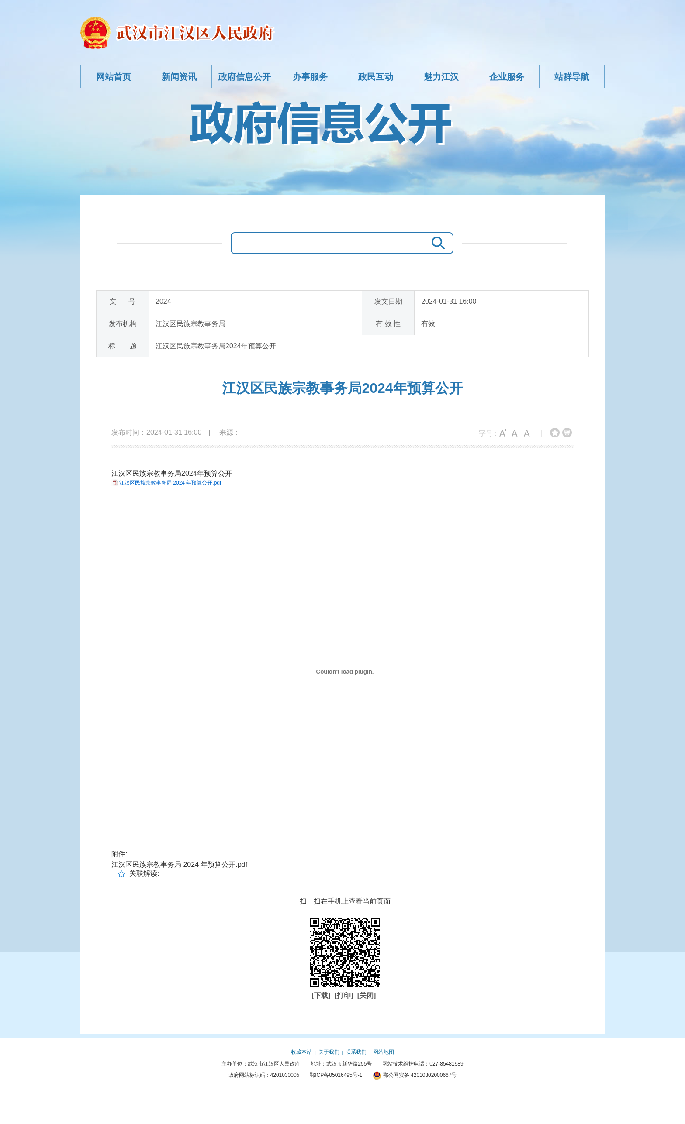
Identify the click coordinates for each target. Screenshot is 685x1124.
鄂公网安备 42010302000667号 (415, 1075)
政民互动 (375, 77)
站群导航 (571, 77)
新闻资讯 (179, 77)
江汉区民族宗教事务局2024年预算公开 (342, 388)
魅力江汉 (441, 77)
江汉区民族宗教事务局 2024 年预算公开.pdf (170, 483)
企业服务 (506, 77)
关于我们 (328, 1052)
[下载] (322, 995)
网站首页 (113, 77)
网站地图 (383, 1052)
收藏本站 (301, 1052)
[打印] (345, 995)
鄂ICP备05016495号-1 (336, 1075)
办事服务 (310, 77)
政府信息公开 (244, 77)
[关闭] (366, 995)
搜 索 (436, 243)
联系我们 (356, 1052)
